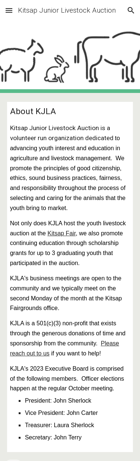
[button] (9, 10)
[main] (70, 277)
